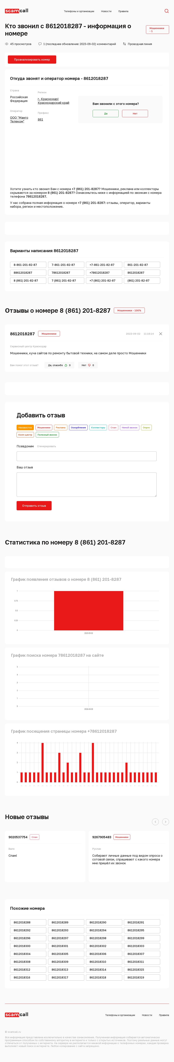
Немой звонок (129, 427)
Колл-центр (25, 434)
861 (40, 119)
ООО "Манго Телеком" (19, 119)
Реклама (60, 427)
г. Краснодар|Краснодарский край (53, 101)
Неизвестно (25, 427)
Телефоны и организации (79, 11)
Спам (113, 427)
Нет (135, 113)
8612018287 (22, 333)
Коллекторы (98, 427)
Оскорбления (78, 427)
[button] (155, 822)
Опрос (146, 427)
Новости (106, 11)
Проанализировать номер (32, 59)
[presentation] (82, 507)
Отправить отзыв (34, 505)
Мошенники (43, 427)
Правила (123, 11)
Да (105, 113)
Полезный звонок (47, 434)
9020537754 (18, 837)
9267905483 (101, 837)
